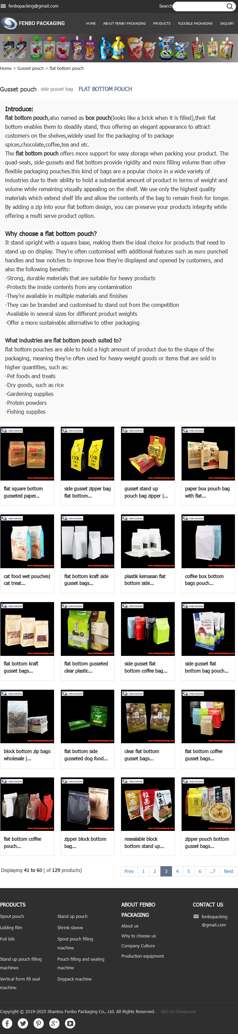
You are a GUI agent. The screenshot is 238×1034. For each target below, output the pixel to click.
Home (91, 23)
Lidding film (11, 927)
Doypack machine (74, 979)
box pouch (98, 117)
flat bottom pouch (67, 68)
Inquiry (227, 23)
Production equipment (142, 956)
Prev (129, 871)
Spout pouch (12, 916)
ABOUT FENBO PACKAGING (124, 23)
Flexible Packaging (195, 23)
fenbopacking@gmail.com (33, 6)
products (162, 23)
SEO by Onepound (178, 1011)
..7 (212, 871)
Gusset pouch (30, 68)
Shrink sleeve (70, 927)
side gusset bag (57, 89)
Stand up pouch (72, 916)
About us (129, 926)
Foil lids (7, 939)
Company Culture (138, 945)
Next (229, 871)
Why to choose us (138, 935)
